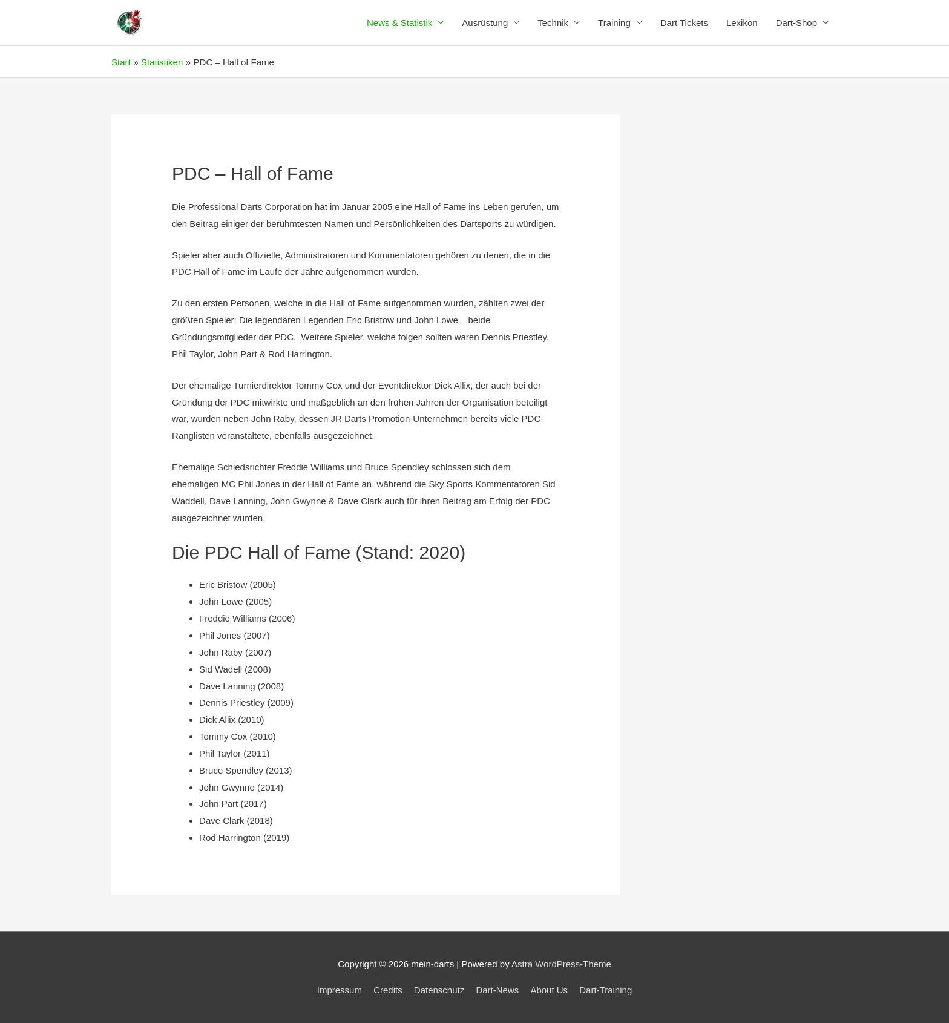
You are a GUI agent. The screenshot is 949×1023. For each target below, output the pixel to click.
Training (614, 23)
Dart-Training (605, 990)
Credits (387, 990)
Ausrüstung (485, 23)
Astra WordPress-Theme (561, 964)
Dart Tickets (684, 23)
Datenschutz (439, 990)
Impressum (339, 990)
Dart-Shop (796, 23)
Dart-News (497, 990)
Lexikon (742, 23)
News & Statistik (399, 23)
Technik (552, 23)
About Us (549, 990)
